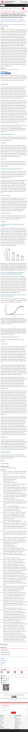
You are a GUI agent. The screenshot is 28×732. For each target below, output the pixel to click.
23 (26, 431)
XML (18, 24)
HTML (16, 24)
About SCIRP (18, 715)
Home (3, 8)
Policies (16, 727)
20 (19, 418)
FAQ (1, 665)
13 (23, 356)
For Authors (17, 720)
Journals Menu (4, 644)
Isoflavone (14, 69)
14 (1, 559)
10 (16, 395)
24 (1, 636)
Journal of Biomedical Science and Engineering (9, 11)
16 (14, 383)
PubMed (15, 482)
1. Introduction (4, 84)
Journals (6, 8)
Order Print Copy (4, 660)
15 (1, 362)
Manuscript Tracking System (5, 728)
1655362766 (5, 682)
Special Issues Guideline (5, 654)
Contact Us (3, 662)
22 (8, 429)
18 (1, 592)
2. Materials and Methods (7, 134)
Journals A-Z (2, 717)
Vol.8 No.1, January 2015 (22, 11)
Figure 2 (2, 237)
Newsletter (3, 658)
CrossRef (11, 482)
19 (19, 395)
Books (1, 720)
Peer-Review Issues (18, 722)
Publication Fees (17, 723)
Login (2, 5)
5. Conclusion (4, 437)
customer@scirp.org (6, 678)
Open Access (17, 728)
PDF (13, 24)
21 (20, 418)
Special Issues (17, 725)
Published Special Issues (5, 652)
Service (2, 727)
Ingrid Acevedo (15, 19)
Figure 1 (11, 231)
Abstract (2, 28)
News (1, 725)
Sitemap (1, 722)
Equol (17, 69)
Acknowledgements (6, 452)
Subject (1, 718)
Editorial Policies (17, 718)
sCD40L (5, 69)
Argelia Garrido (9, 19)
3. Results (3, 221)
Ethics (16, 717)
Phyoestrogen (9, 69)
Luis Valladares (21, 19)
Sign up (21, 730)
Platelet (2, 69)
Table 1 (18, 278)
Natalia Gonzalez (4, 19)
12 (20, 171)
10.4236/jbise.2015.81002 (6, 24)
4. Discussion (4, 344)
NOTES (2, 460)
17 (15, 383)
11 (18, 122)
